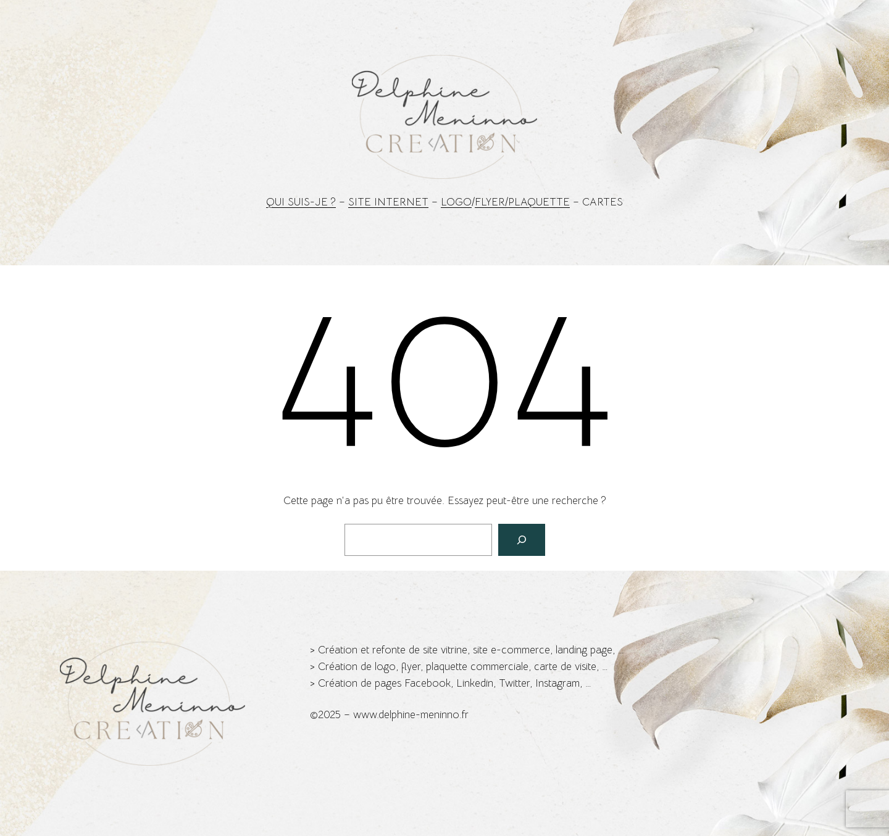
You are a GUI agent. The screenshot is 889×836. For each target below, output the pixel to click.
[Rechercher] (521, 540)
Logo (456, 202)
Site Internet (388, 202)
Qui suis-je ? (301, 202)
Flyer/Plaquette (522, 202)
